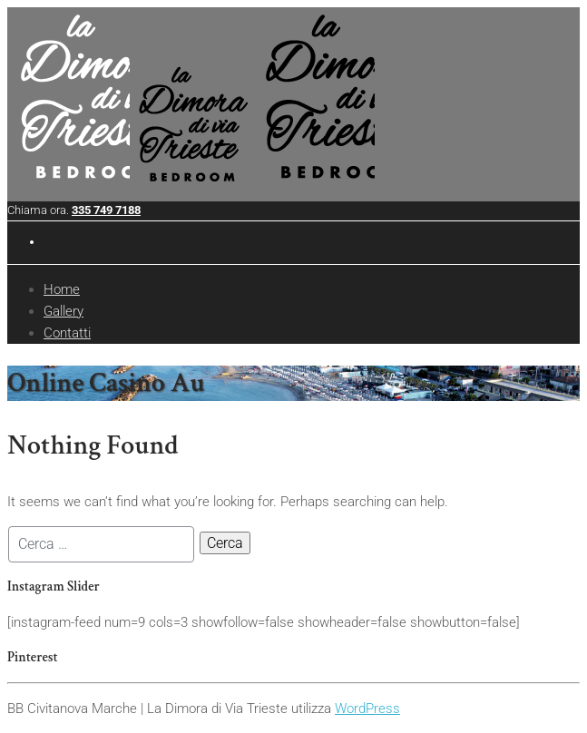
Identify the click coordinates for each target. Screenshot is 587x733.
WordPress (367, 708)
